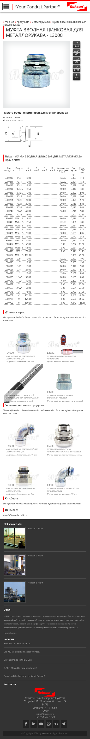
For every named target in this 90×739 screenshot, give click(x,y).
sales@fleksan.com (45, 714)
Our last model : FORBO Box (17, 659)
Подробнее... (10, 633)
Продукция (23, 21)
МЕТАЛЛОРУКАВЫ (41, 21)
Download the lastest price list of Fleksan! (24, 676)
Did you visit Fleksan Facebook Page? (22, 651)
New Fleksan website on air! (17, 643)
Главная (9, 21)
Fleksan (45, 733)
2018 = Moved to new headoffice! (20, 668)
